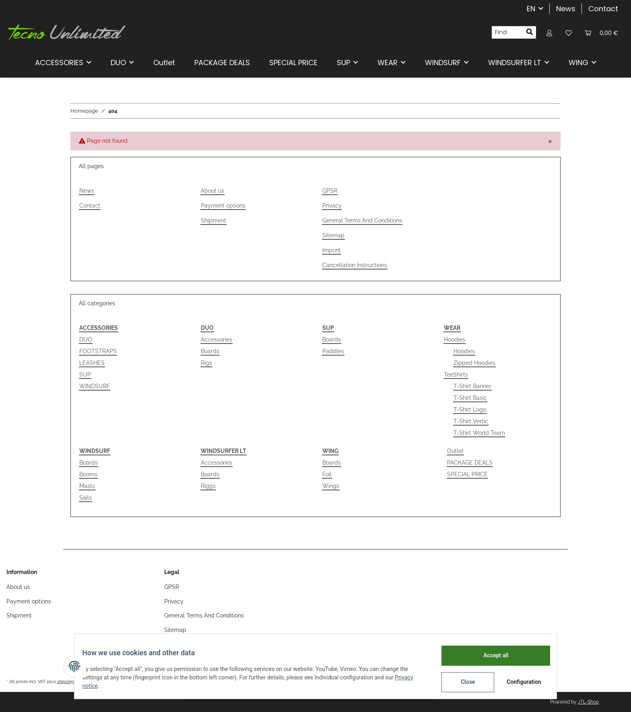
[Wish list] (568, 32)
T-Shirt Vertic (471, 421)
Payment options (223, 205)
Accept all (490, 655)
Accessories (216, 339)
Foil (327, 474)
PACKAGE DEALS (470, 462)
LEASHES (92, 363)
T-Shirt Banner (472, 386)
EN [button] (531, 9)
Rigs (206, 363)
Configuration (520, 682)
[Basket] (601, 32)
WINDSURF (94, 386)
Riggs (208, 486)
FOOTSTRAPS (98, 351)
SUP (85, 374)
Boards (210, 351)
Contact (603, 9)
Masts (87, 486)
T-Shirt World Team (479, 433)
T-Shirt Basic (470, 398)
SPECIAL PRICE (467, 474)
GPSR (329, 190)
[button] (549, 32)
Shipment (213, 220)
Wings (330, 486)
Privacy (332, 205)
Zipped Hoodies (474, 363)
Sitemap (333, 235)
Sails (85, 497)
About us (212, 190)
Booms (88, 474)
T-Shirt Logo (470, 409)
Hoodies (454, 339)
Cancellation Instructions (354, 265)
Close (463, 682)
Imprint (331, 250)
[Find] (507, 32)
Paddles (333, 351)
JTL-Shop (588, 702)
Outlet (455, 451)
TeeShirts (456, 374)
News (565, 9)
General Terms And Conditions (362, 220)
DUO (85, 339)
